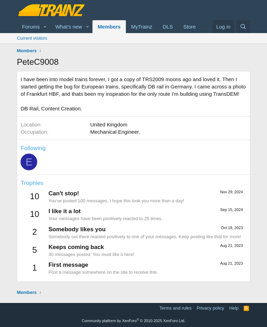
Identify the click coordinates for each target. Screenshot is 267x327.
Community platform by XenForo (133, 321)
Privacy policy (210, 308)
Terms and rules (175, 308)
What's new (68, 27)
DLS (168, 27)
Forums (31, 27)
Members (109, 27)
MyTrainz (141, 27)
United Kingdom (108, 124)
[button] (45, 26)
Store (189, 27)
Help (233, 308)
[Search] (243, 26)
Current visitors (32, 38)
